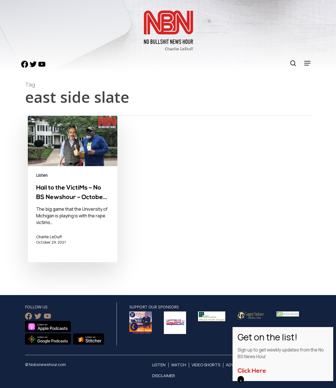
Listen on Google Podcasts (48, 339)
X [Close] (241, 381)
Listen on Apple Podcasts (48, 326)
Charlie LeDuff (49, 236)
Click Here (252, 371)
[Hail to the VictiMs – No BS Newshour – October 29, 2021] (72, 189)
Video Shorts (206, 365)
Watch (178, 365)
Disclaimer (163, 376)
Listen (42, 175)
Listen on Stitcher (88, 339)
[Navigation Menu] (307, 63)
